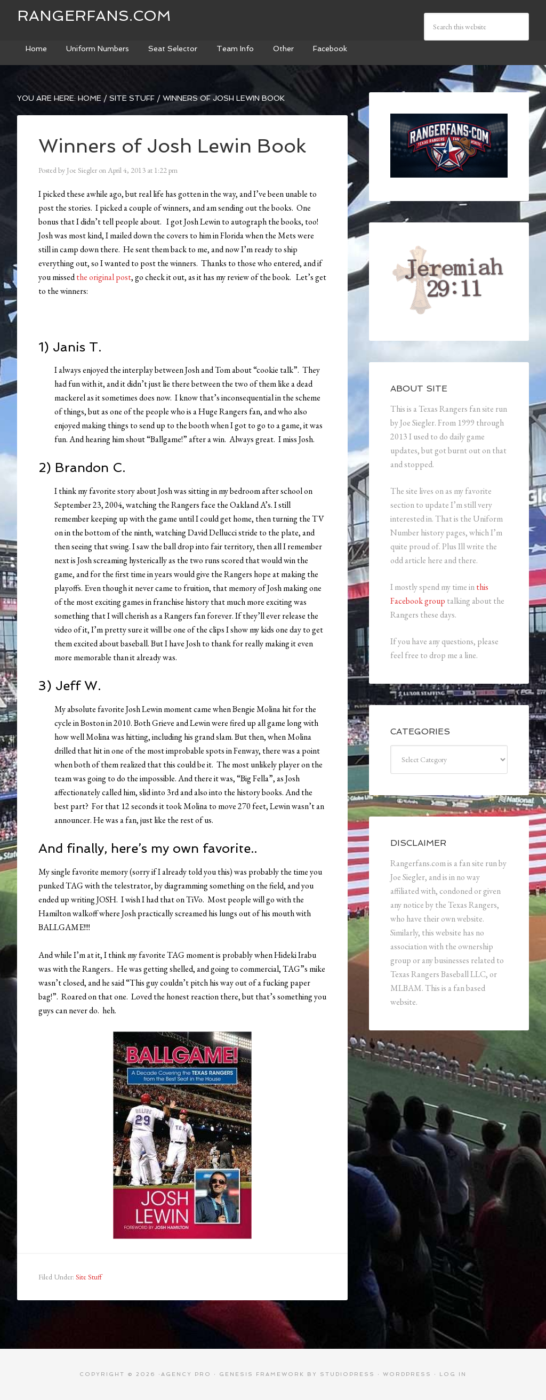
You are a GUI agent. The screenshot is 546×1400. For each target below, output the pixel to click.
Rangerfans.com (94, 16)
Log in (453, 1374)
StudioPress (347, 1374)
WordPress (407, 1374)
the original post (103, 277)
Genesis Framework (261, 1374)
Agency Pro (186, 1374)
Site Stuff (89, 1277)
